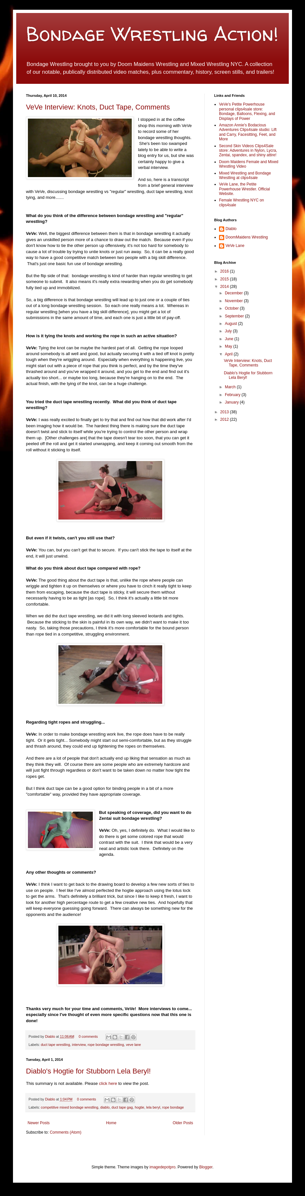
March (231, 387)
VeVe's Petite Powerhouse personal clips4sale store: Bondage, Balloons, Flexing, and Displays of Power (247, 111)
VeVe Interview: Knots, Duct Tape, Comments (98, 107)
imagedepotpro (163, 1167)
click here (108, 1083)
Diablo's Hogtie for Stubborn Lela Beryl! (88, 1071)
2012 (225, 419)
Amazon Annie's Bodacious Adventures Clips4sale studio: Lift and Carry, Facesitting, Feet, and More (247, 132)
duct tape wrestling (55, 1045)
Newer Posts (39, 1123)
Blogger (206, 1167)
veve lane (133, 1045)
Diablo (50, 1036)
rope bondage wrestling (106, 1045)
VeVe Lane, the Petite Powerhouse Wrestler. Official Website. (244, 189)
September (235, 316)
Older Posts (183, 1123)
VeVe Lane (235, 245)
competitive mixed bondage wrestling (69, 1107)
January (232, 402)
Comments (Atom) (65, 1132)
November (234, 301)
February (233, 394)
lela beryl (153, 1107)
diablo (105, 1107)
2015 (225, 279)
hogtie (139, 1107)
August (231, 323)
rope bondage (173, 1107)
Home (111, 1123)
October (232, 308)
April (229, 354)
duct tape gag (122, 1107)
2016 (225, 271)
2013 (225, 412)
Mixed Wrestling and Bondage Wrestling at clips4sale (245, 175)
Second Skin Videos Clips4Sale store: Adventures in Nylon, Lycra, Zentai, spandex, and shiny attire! (248, 151)
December (234, 293)
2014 (225, 286)
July (229, 331)
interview (79, 1045)
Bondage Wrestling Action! (152, 33)
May (229, 346)
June (229, 339)
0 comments (88, 1036)
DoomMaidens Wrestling (247, 237)
